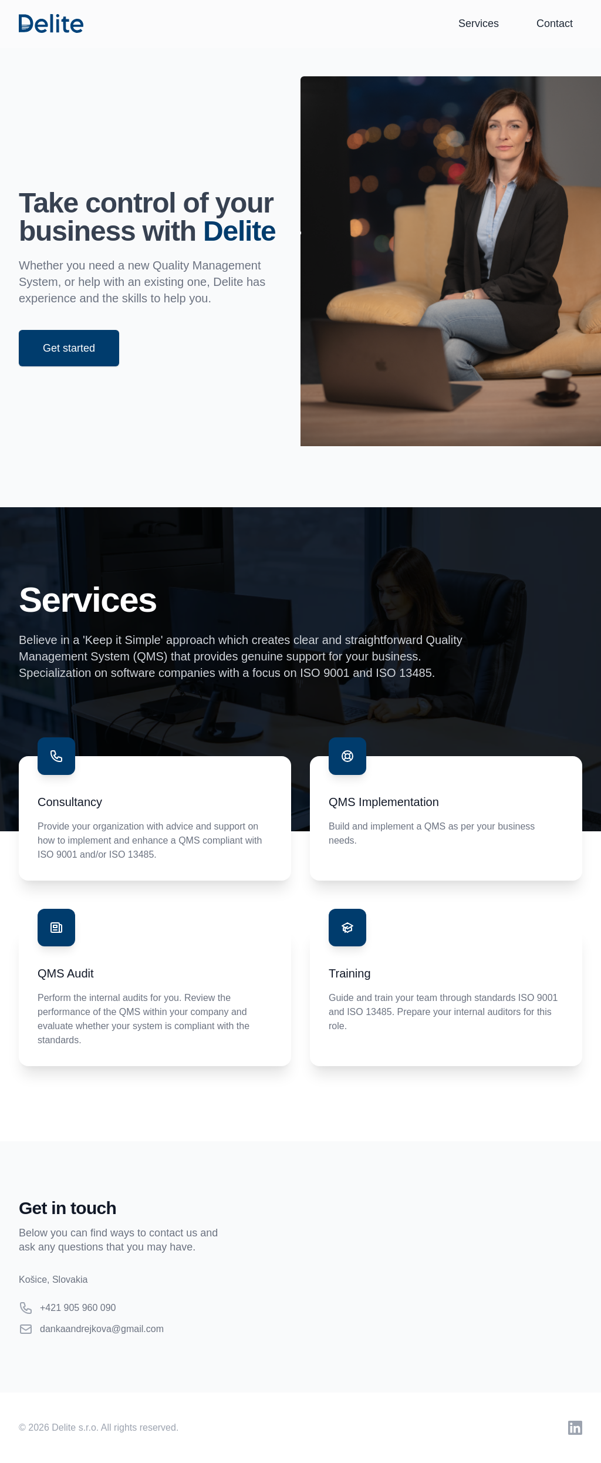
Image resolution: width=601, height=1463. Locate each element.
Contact (554, 23)
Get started (69, 348)
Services (478, 23)
